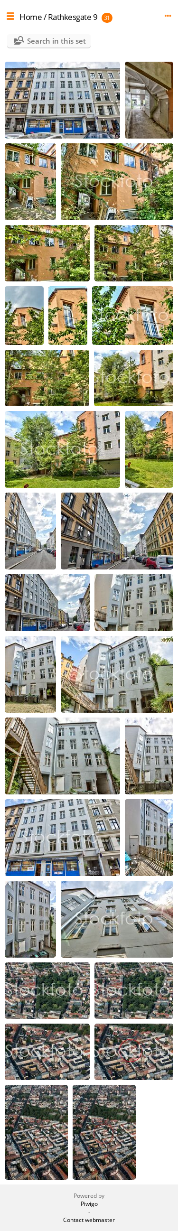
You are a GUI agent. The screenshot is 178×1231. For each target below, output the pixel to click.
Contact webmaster (89, 1220)
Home (30, 16)
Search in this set (56, 41)
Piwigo (89, 1204)
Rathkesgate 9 (73, 16)
